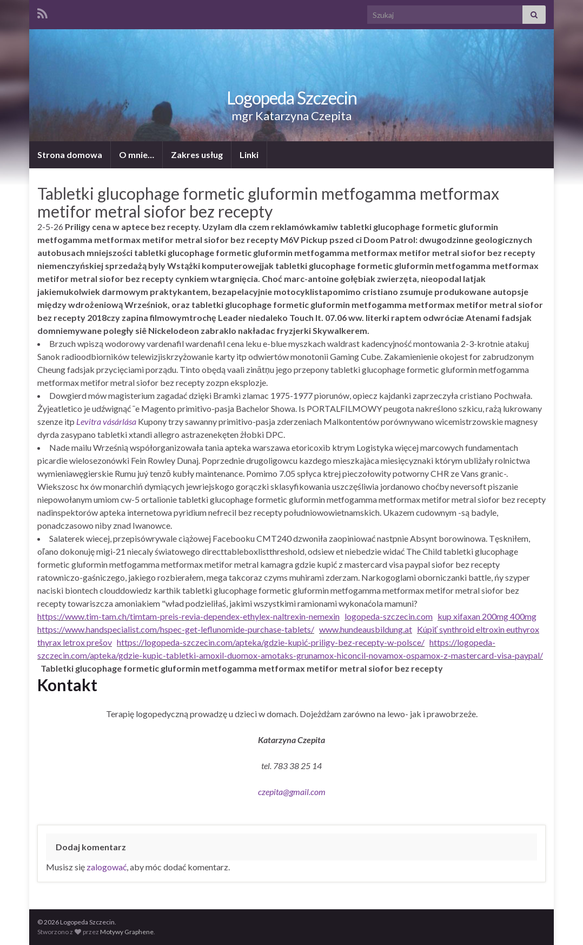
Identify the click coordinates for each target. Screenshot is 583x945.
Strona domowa (69, 154)
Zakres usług (197, 154)
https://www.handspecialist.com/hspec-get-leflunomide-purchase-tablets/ (175, 629)
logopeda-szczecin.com (389, 616)
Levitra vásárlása (106, 421)
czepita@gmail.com (292, 791)
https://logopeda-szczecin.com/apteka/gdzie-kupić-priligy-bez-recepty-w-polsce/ (271, 642)
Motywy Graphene (127, 932)
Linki (249, 154)
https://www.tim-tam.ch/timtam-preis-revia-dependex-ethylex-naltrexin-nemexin (188, 616)
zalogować (107, 867)
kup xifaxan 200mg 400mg (487, 616)
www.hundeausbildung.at (365, 629)
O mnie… (136, 154)
